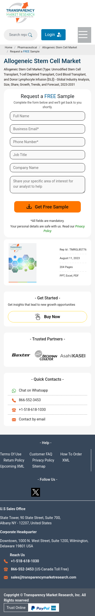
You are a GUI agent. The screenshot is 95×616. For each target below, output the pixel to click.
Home (8, 47)
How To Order (71, 454)
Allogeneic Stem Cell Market (59, 47)
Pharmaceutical (27, 47)
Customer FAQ (41, 454)
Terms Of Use (11, 454)
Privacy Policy (43, 460)
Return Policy (14, 460)
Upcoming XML (12, 466)
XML (66, 460)
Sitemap (38, 466)
